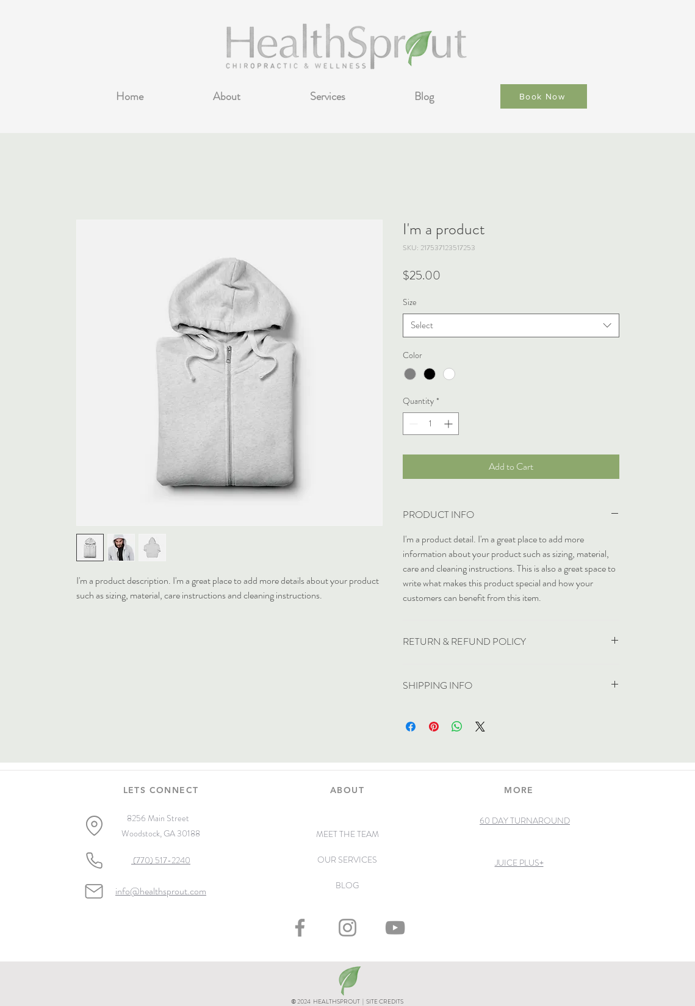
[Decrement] (412, 423)
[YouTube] (395, 928)
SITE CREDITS (384, 1001)
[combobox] (511, 325)
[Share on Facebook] (410, 726)
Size (410, 302)
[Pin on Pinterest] (434, 726)
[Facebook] (300, 928)
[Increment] (449, 423)
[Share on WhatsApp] (457, 726)
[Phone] (94, 860)
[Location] (94, 825)
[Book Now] (543, 96)
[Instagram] (347, 928)
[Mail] (94, 891)
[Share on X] (480, 726)
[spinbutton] (431, 423)
